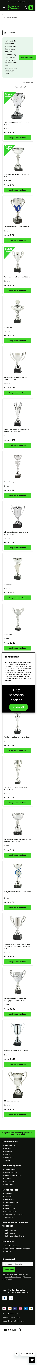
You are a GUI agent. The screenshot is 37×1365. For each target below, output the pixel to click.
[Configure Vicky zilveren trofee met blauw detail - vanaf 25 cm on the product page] (17, 907)
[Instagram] (11, 1298)
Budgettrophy (7, 15)
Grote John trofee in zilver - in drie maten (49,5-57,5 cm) (16, 431)
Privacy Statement (9, 1321)
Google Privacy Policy (13, 1277)
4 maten (7, 1005)
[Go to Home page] (13, 7)
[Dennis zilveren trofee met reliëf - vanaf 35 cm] (17, 771)
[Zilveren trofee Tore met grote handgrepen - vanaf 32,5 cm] (17, 982)
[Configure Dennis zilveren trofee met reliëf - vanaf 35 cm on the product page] (17, 802)
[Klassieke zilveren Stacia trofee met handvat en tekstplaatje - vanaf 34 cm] (17, 928)
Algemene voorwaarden (11, 1317)
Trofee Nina (8, 635)
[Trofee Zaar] (17, 311)
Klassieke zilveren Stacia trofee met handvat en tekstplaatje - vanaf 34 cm (17, 946)
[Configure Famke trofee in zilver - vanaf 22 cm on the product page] (17, 750)
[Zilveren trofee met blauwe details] (17, 210)
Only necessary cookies (16, 695)
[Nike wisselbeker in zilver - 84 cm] (17, 1034)
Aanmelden (9, 1270)
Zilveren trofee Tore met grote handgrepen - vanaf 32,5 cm (15, 999)
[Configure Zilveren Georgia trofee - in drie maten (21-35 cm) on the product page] (17, 393)
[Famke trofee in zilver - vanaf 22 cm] (17, 721)
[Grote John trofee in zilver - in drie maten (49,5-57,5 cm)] (17, 413)
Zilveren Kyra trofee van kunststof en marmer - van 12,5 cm (17, 840)
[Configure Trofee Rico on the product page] (17, 597)
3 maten (7, 231)
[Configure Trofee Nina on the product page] (17, 648)
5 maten (7, 331)
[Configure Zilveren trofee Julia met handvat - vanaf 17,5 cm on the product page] (17, 547)
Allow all (18, 707)
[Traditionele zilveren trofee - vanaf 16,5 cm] (17, 158)
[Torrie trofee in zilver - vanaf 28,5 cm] (17, 261)
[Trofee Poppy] (17, 466)
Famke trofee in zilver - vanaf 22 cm (17, 737)
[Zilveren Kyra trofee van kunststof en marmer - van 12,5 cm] (17, 823)
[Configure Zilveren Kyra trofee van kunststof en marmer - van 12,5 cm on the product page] (17, 855)
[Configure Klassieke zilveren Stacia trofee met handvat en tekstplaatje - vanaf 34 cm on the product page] (17, 961)
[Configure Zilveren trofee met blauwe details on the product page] (17, 240)
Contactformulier (16, 1290)
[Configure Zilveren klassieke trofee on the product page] (17, 1114)
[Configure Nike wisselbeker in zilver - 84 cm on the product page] (17, 1064)
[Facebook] (4, 1298)
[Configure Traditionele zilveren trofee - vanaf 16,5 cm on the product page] (17, 190)
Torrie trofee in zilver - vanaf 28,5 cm (17, 277)
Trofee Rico (8, 584)
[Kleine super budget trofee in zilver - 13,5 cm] (17, 106)
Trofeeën (19, 15)
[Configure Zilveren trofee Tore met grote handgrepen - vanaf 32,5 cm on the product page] (17, 1014)
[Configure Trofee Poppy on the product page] (17, 495)
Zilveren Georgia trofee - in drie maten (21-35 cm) (15, 378)
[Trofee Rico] (17, 568)
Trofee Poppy (9, 482)
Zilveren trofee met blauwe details (16, 227)
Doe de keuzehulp (27, 57)
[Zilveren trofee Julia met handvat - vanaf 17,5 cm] (17, 516)
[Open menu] (3, 7)
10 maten (7, 181)
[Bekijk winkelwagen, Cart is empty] (30, 7)
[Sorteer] (23, 87)
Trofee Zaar (8, 327)
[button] (9, 32)
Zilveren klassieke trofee (12, 1101)
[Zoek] (25, 7)
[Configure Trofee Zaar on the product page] (17, 340)
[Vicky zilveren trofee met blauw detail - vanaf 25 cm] (17, 875)
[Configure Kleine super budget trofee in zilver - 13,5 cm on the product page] (17, 137)
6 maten (7, 486)
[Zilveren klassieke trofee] (17, 1085)
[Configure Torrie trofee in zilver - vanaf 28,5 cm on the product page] (17, 290)
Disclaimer (21, 1321)
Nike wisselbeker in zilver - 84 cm (16, 1051)
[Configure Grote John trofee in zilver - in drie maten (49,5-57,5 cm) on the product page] (17, 445)
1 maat (6, 128)
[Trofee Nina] (17, 618)
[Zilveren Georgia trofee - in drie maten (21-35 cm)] (17, 361)
